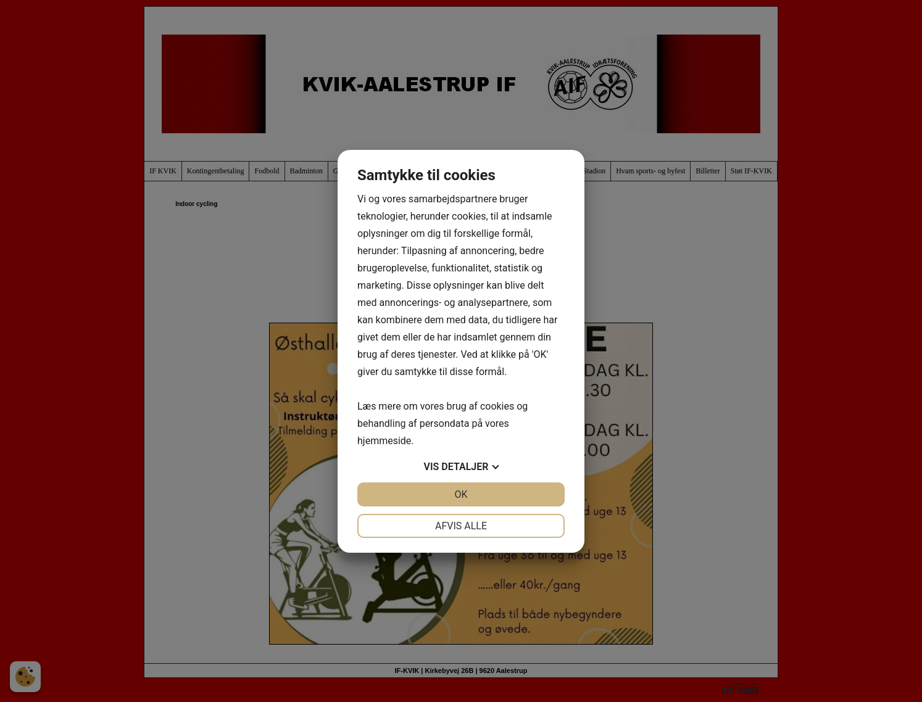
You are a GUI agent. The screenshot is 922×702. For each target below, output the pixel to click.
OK (460, 494)
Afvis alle (461, 526)
